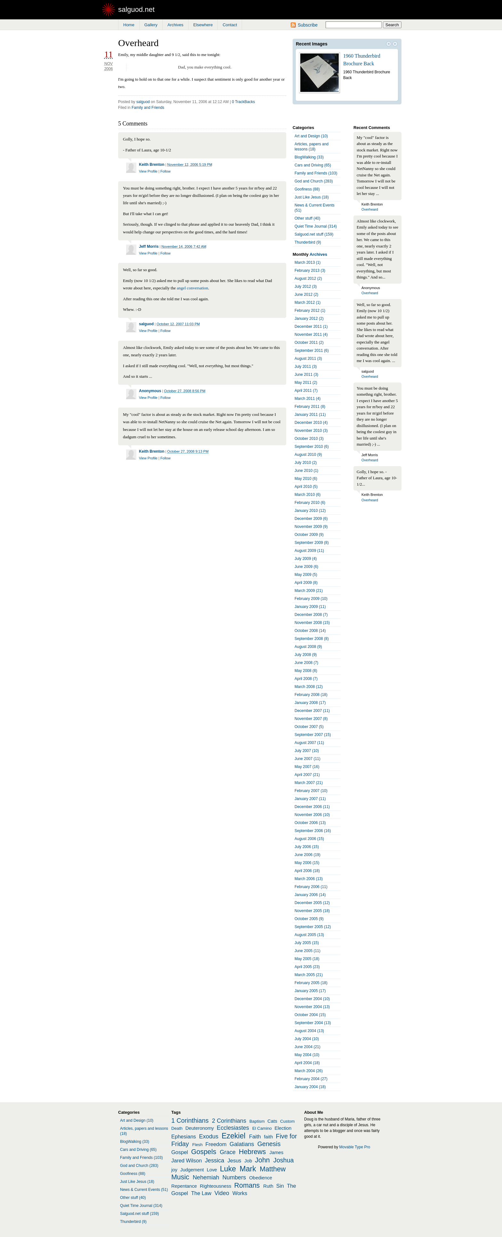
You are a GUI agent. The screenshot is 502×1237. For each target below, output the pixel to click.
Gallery (151, 24)
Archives (175, 24)
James (277, 1152)
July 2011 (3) (306, 366)
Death (176, 1128)
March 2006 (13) (309, 879)
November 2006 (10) (312, 815)
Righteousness (215, 1186)
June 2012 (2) (306, 294)
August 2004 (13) (309, 1031)
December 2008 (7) (311, 614)
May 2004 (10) (307, 1055)
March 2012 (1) (307, 302)
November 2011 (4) (311, 334)
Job (248, 1160)
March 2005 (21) (309, 975)
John (262, 1160)
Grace (228, 1152)
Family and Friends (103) (316, 173)
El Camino (262, 1128)
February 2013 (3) (310, 270)
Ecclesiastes (233, 1128)
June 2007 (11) (307, 758)
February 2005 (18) (311, 983)
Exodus (209, 1136)
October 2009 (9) (309, 534)
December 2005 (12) (312, 903)
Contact (230, 24)
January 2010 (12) (310, 510)
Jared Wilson (186, 1160)
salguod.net (136, 9)
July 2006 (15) (307, 847)
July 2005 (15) (307, 943)
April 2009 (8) (306, 582)
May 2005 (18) (307, 959)
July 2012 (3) (306, 286)
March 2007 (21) (309, 782)
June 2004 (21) (307, 1047)
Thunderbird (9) (308, 242)
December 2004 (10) (312, 999)
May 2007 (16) (307, 766)
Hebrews (252, 1152)
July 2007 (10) (307, 750)
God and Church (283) (314, 181)
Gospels (203, 1152)
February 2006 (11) (311, 887)
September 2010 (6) (312, 446)
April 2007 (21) (307, 774)
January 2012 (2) (309, 318)
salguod (143, 102)
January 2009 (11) (310, 606)
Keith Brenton (151, 164)
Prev (388, 44)
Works (239, 1193)
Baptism (257, 1121)
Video (222, 1193)
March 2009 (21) (309, 590)
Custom (287, 1121)
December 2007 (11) (312, 710)
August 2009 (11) (309, 550)
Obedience (260, 1177)
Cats (272, 1121)
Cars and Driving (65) (313, 165)
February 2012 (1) (310, 310)
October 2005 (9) (309, 919)
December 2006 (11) (312, 806)
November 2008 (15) (312, 622)
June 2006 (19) (307, 855)
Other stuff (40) (307, 218)
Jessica (214, 1160)
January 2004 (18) (310, 1087)
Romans (247, 1185)
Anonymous (150, 391)
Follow (165, 171)
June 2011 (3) (306, 374)
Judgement (192, 1169)
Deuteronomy (199, 1128)
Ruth (268, 1186)
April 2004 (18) (307, 1063)
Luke (228, 1169)
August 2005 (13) (309, 935)
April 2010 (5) (306, 486)
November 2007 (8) (311, 718)
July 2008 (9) (306, 654)
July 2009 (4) (306, 558)
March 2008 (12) (309, 686)
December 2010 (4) (311, 422)
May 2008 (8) (306, 670)
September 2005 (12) (313, 927)
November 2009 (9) (311, 526)
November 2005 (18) (312, 911)
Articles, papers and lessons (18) (311, 146)
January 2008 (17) (310, 702)
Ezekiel (233, 1136)
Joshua (283, 1160)
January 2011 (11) (310, 414)
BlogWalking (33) (309, 157)
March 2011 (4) (307, 398)
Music (180, 1177)
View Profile (148, 171)
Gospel (179, 1152)
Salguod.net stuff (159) (314, 234)
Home (128, 24)
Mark (248, 1169)
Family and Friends (148, 107)
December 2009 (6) (311, 518)
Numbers (234, 1177)
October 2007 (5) (309, 726)
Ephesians (183, 1136)
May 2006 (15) (307, 863)
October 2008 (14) (310, 630)
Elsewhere (203, 24)
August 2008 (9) (308, 646)
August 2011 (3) (308, 358)
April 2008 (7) (306, 678)
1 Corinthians (190, 1120)
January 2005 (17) (310, 991)
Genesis (269, 1143)
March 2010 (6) (307, 494)
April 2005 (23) (307, 967)
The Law (201, 1193)
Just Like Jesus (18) (312, 197)
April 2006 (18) (307, 871)
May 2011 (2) (306, 382)
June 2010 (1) (306, 470)
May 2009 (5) (306, 574)
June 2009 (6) (306, 566)
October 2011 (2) (309, 342)
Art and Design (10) (311, 136)
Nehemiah (206, 1177)
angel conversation (192, 288)
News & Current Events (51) (315, 208)
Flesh (197, 1144)
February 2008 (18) (311, 694)
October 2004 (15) (310, 1015)
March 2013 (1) (307, 262)
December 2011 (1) (311, 326)
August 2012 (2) (308, 278)
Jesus (234, 1160)
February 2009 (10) (311, 598)
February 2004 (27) (311, 1079)
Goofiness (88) (307, 189)
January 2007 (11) (310, 798)
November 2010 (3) (311, 430)
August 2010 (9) (308, 454)
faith (268, 1136)
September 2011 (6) (312, 350)
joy (174, 1169)
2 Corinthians (229, 1121)
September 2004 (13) (313, 1023)
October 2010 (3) (309, 438)
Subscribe (308, 25)
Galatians (242, 1144)
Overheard (369, 209)
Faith (255, 1136)
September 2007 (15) (313, 734)
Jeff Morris (148, 246)
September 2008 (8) (312, 638)
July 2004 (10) (307, 1039)
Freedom (215, 1144)
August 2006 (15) (309, 839)
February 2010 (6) (310, 502)
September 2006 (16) (313, 831)
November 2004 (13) (312, 1007)
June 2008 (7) (306, 662)
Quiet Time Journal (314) (316, 226)
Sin (280, 1186)
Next (395, 44)
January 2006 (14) (310, 895)
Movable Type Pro (354, 1147)
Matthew (273, 1169)
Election (283, 1128)
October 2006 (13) (310, 823)
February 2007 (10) (311, 790)
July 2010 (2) (306, 462)
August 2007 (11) (309, 742)
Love (212, 1169)
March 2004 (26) (309, 1071)
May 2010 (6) (306, 478)
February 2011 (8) (310, 406)
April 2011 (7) (306, 390)
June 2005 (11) (307, 951)
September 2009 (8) (312, 542)
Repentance (184, 1186)
